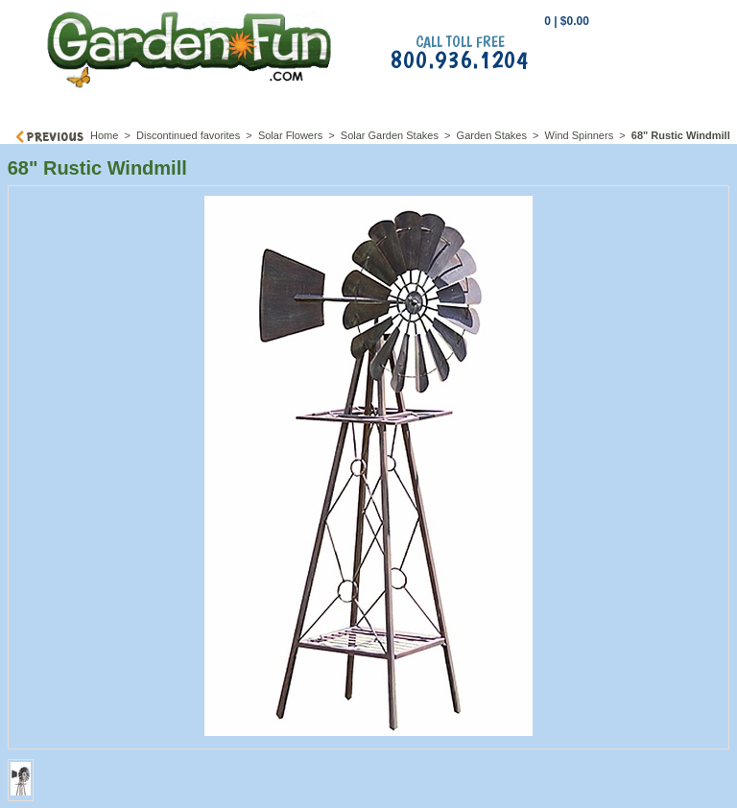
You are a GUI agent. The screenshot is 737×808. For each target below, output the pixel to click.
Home (104, 135)
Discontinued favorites (188, 135)
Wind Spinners (581, 135)
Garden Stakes (492, 135)
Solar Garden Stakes (390, 135)
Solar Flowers (290, 135)
